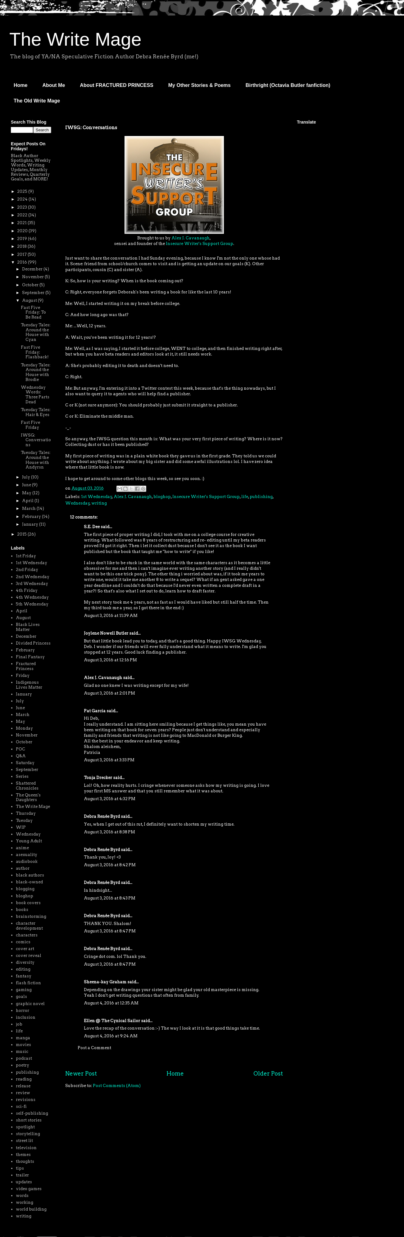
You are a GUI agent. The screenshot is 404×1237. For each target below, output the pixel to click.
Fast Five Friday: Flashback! (35, 352)
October (30, 285)
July (26, 477)
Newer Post (81, 1073)
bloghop (162, 496)
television (26, 1147)
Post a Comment (94, 1047)
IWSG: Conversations (36, 440)
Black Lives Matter (28, 627)
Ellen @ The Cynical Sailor (112, 1020)
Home (20, 85)
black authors (30, 875)
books (22, 909)
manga (23, 1037)
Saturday (25, 762)
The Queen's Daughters (28, 797)
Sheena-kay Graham (105, 982)
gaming (24, 989)
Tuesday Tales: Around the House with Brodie (35, 372)
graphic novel (30, 1003)
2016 (22, 262)
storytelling (28, 1133)
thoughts (25, 1161)
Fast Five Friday (30, 425)
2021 (22, 222)
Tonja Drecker (98, 777)
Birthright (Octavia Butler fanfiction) (288, 85)
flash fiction (28, 983)
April (28, 500)
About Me (53, 85)
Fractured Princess (26, 666)
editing (23, 969)
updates (24, 1182)
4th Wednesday (32, 597)
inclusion (25, 1017)
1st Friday (26, 556)
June (27, 485)
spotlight (25, 1127)
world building (31, 1209)
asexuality (26, 854)
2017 (22, 254)
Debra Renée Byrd (102, 816)
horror (22, 1010)
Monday (24, 728)
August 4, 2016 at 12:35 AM (111, 1003)
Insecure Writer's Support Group (199, 243)
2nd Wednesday (32, 576)
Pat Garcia (95, 711)
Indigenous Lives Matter (29, 685)
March (29, 508)
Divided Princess (33, 643)
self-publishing (32, 1113)
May (27, 493)
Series (22, 776)
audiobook (27, 861)
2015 (22, 534)
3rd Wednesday (32, 583)
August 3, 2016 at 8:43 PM (109, 898)
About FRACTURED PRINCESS (116, 85)
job (19, 1024)
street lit (24, 1140)
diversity (25, 962)
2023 (22, 207)
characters (27, 935)
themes (23, 1154)
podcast (24, 1058)
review (23, 1092)
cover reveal (28, 955)
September (33, 292)
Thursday (26, 813)
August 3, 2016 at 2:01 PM (109, 693)
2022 (22, 215)
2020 (23, 231)
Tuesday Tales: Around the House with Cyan (35, 332)
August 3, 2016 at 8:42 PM (110, 865)
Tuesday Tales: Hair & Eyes (35, 412)
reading (24, 1079)
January (30, 524)
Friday (23, 675)
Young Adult (29, 841)
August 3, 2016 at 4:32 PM (109, 798)
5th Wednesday (32, 604)
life (244, 496)
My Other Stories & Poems (199, 85)
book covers (28, 902)
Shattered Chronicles (27, 786)
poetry (22, 1065)
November (33, 276)
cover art (25, 948)
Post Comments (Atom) (117, 1085)
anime (22, 847)
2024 (23, 199)
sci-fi (21, 1106)
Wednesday (77, 503)
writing (99, 503)
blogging (25, 888)
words (22, 1195)
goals (21, 996)
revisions (25, 1099)
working (24, 1202)
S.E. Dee (92, 526)
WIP (21, 827)
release (23, 1086)
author (23, 868)
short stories (29, 1120)
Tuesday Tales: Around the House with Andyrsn (35, 459)
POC (20, 749)
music (22, 1051)
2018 (22, 246)
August (30, 300)
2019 (22, 238)
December (32, 269)
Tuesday (24, 820)
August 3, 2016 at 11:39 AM (111, 615)
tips (20, 1168)
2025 (22, 191)
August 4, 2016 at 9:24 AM (111, 1036)
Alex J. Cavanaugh (190, 238)
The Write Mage (75, 39)
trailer (22, 1175)
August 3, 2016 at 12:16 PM (110, 660)
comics (23, 942)
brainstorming (31, 916)
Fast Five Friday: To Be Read (33, 312)
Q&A (21, 756)
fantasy (23, 976)
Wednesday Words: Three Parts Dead (35, 394)
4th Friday (27, 590)
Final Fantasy (30, 657)
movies (23, 1044)
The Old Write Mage (37, 100)
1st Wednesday (96, 496)
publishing (261, 496)
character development (29, 926)
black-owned (29, 882)
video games (29, 1188)
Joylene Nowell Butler (106, 633)
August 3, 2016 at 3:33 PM (109, 760)
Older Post (268, 1073)
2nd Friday (27, 569)
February (32, 516)
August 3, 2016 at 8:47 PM (110, 931)
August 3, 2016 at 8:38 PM (109, 832)
